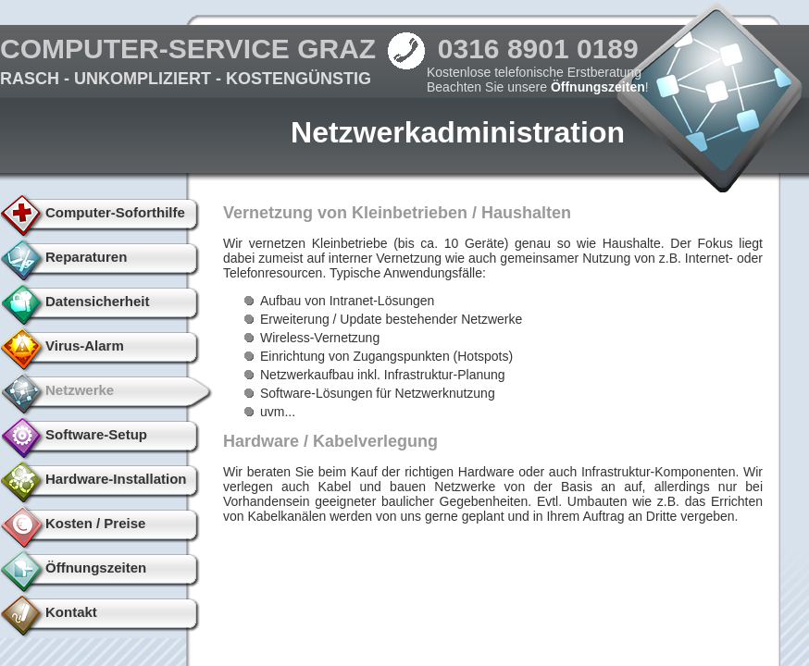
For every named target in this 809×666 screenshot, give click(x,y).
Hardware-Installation (116, 479)
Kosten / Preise (95, 523)
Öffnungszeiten (598, 87)
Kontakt (71, 612)
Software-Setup (96, 434)
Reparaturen (86, 257)
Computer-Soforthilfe (115, 212)
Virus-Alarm (84, 345)
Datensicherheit (97, 301)
